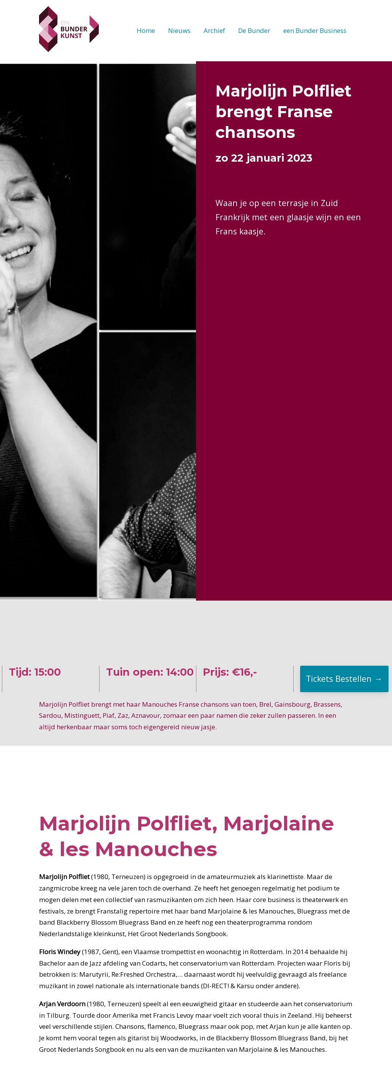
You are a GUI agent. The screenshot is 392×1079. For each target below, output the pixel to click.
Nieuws (179, 30)
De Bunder (254, 30)
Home (146, 30)
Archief (214, 30)
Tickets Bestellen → (344, 678)
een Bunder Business (314, 30)
